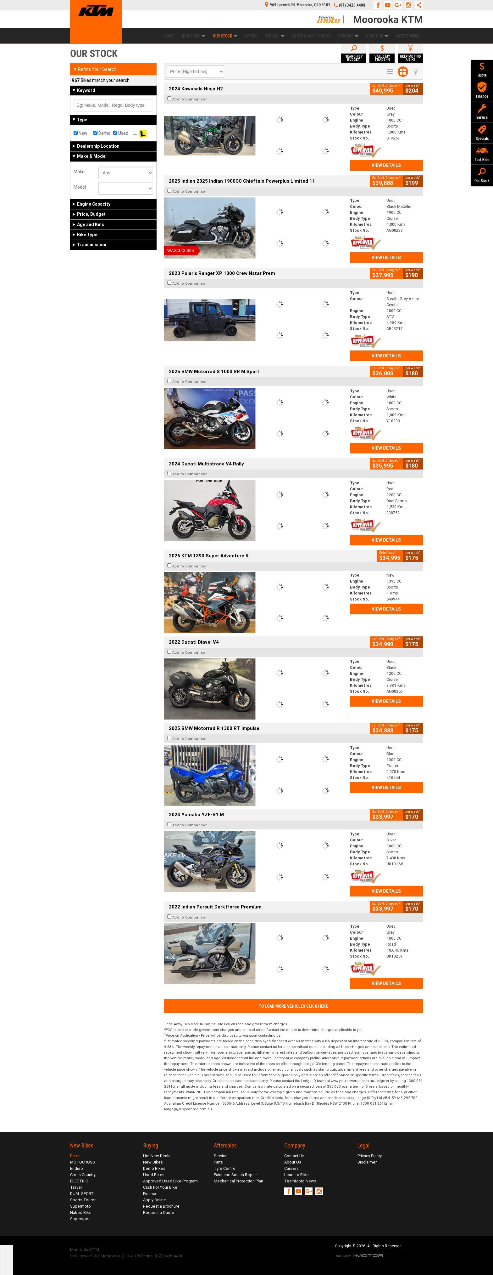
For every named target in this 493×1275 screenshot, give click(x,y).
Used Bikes (153, 1174)
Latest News (407, 36)
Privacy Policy (369, 1155)
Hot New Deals (156, 1155)
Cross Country (83, 1174)
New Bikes (193, 36)
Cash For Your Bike (160, 1187)
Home (169, 36)
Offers (251, 36)
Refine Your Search (94, 69)
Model (80, 187)
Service (275, 36)
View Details (386, 165)
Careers (291, 1168)
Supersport (80, 1218)
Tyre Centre (224, 1168)
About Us (377, 36)
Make (79, 171)
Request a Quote (158, 1212)
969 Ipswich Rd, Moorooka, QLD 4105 (297, 5)
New (80, 133)
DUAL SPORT (82, 1193)
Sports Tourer (83, 1200)
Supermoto (80, 1206)
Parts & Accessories (311, 36)
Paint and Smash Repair (235, 1174)
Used (120, 133)
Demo (101, 133)
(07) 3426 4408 (352, 5)
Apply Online (154, 1200)
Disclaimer (367, 1162)
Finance (348, 36)
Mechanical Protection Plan (238, 1181)
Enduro (76, 1168)
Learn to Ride (296, 1174)
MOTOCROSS (82, 1162)
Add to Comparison (190, 99)
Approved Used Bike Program (170, 1181)
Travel (76, 1187)
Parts (218, 1162)
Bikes (75, 1155)
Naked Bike (80, 1212)
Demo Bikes (154, 1168)
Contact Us (294, 1155)
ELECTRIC (79, 1181)
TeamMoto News (300, 1181)
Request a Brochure (161, 1206)
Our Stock (225, 36)
